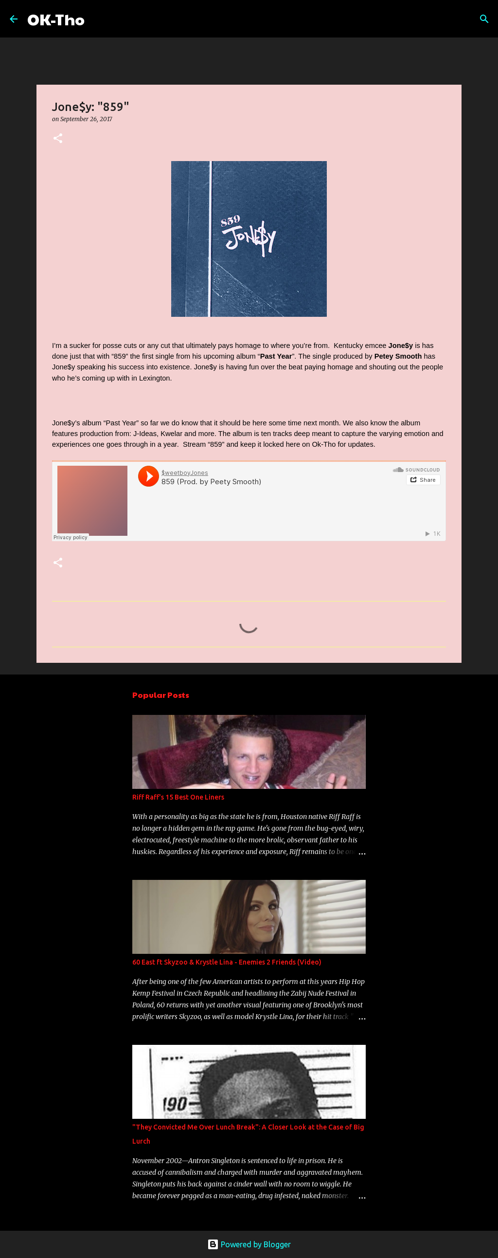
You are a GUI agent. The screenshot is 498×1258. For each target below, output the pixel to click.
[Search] (98, 19)
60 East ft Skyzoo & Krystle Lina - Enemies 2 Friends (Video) (226, 962)
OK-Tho (56, 19)
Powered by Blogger (249, 1244)
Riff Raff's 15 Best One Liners (178, 797)
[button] (58, 139)
